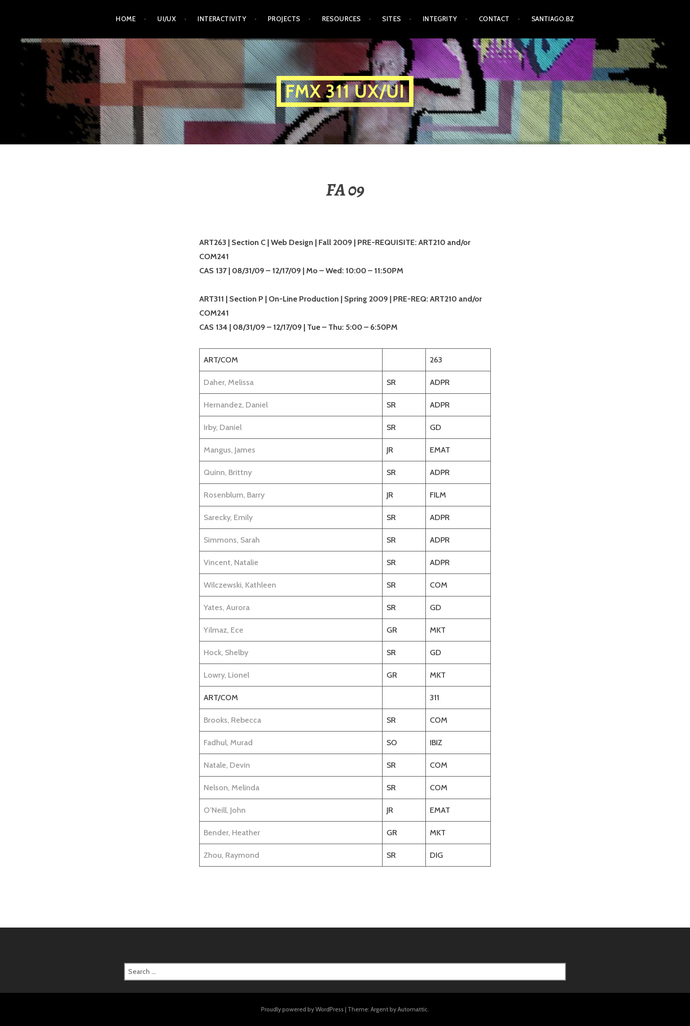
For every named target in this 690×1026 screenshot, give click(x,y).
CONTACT (494, 19)
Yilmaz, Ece (223, 630)
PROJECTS (284, 19)
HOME (126, 19)
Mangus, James (229, 450)
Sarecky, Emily (228, 517)
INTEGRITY (440, 19)
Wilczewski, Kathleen (240, 585)
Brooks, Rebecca (232, 720)
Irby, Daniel (223, 427)
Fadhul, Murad (228, 742)
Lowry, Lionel (226, 675)
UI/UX (166, 19)
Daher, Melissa (229, 382)
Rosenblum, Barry (234, 495)
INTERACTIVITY (221, 19)
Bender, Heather (232, 832)
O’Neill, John (225, 810)
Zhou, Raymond (231, 855)
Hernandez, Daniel (236, 405)
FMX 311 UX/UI (345, 91)
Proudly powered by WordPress (302, 1009)
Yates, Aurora (227, 607)
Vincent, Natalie (231, 562)
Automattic (413, 1009)
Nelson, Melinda (231, 787)
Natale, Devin (227, 765)
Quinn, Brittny (228, 472)
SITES (391, 19)
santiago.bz (552, 19)
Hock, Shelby (226, 652)
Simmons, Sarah (232, 540)
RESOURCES (341, 19)
